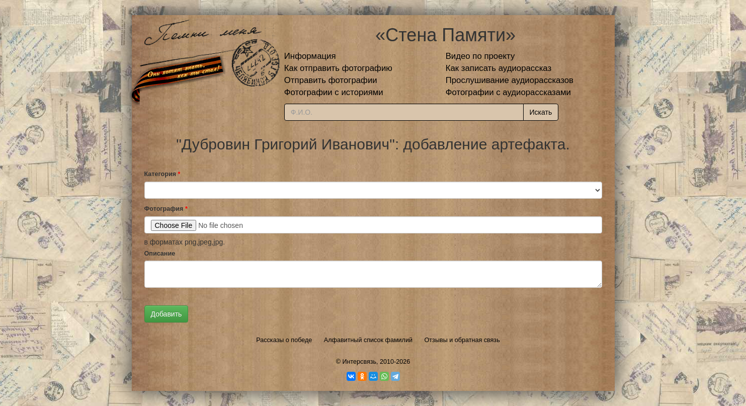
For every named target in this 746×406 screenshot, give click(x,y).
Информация (310, 56)
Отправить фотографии (330, 80)
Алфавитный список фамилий (368, 340)
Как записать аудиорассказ (499, 68)
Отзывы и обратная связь (462, 340)
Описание (160, 253)
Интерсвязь (359, 361)
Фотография (166, 208)
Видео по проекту (480, 56)
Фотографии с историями (333, 92)
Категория (162, 174)
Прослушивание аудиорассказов (509, 80)
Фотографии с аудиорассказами (508, 92)
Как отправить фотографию (338, 68)
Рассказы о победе (284, 340)
